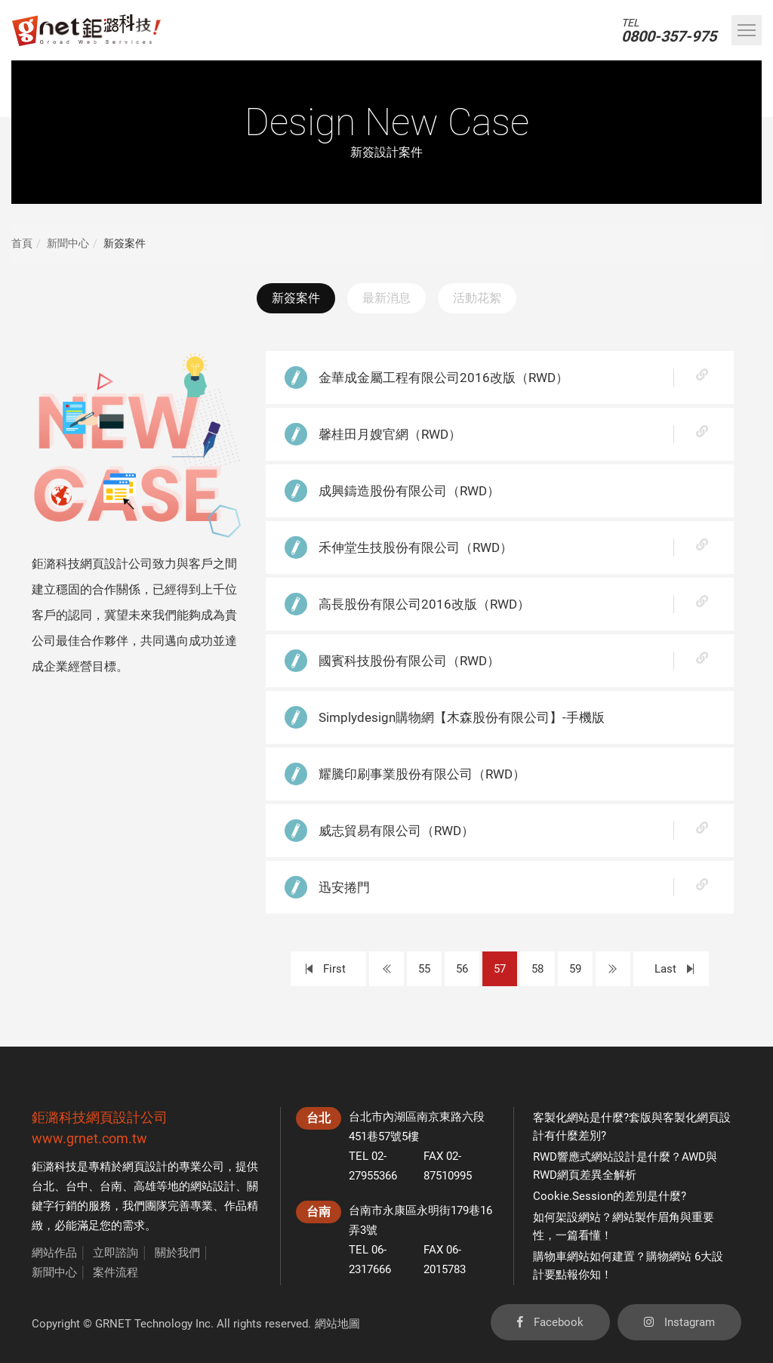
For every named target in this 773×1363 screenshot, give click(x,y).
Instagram (679, 1322)
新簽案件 (296, 298)
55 (424, 969)
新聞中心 (68, 243)
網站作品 (54, 1253)
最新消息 (386, 298)
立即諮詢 (115, 1253)
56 (462, 969)
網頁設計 (145, 1166)
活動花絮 (477, 298)
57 (500, 969)
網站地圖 (337, 1324)
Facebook (550, 1322)
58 (537, 969)
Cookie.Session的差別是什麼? (609, 1196)
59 (575, 969)
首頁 (21, 243)
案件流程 (115, 1272)
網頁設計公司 (127, 1117)
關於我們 (177, 1253)
